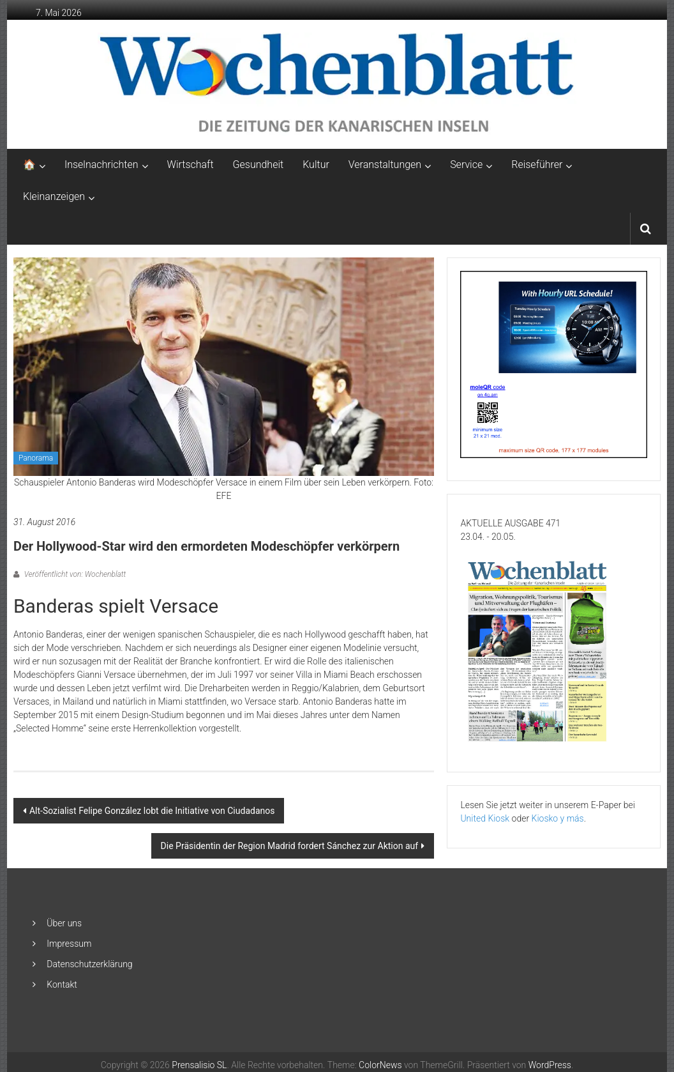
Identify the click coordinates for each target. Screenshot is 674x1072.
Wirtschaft (190, 164)
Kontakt (62, 984)
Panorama (36, 458)
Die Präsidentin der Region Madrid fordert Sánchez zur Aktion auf (290, 846)
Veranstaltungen (384, 164)
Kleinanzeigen (54, 196)
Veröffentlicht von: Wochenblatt (74, 574)
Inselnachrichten (101, 164)
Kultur (316, 164)
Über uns (64, 923)
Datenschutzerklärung (89, 964)
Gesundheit (258, 164)
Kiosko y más (558, 818)
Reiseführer (536, 164)
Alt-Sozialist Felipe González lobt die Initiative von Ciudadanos (152, 811)
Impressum (69, 943)
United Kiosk (484, 818)
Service (466, 164)
